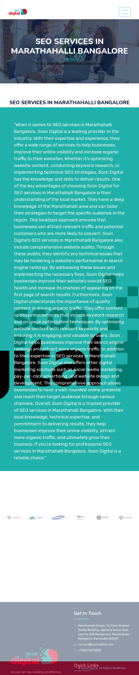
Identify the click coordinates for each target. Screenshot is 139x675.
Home (71, 59)
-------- (124, 12)
